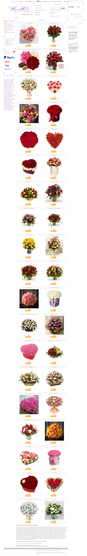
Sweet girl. (29, 181)
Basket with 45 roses (54, 314)
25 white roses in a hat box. (54, 287)
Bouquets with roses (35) (10, 20)
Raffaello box (8, 42)
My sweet (29, 446)
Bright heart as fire (54, 128)
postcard (7, 39)
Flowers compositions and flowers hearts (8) (10, 27)
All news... (81, 23)
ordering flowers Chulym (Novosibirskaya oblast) (8, 82)
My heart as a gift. (54, 75)
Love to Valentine (29, 22)
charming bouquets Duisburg (9, 84)
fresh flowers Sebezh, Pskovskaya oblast (8, 101)
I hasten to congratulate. (29, 419)
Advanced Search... (7, 53)
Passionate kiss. (54, 102)
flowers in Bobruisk (7, 109)
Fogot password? (53, 13)
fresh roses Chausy (7, 104)
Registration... (52, 12)
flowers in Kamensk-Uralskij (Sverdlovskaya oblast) (9, 91)
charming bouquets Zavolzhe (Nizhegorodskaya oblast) (9, 103)
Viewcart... (76, 17)
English (21, 1)
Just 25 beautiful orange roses (54, 419)
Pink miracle (54, 446)
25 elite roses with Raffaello (9, 41)
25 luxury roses (29, 261)
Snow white (54, 499)
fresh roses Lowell (7, 85)
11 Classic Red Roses (10, 38)
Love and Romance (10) (9, 25)
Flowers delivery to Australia (9, 79)
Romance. (29, 472)
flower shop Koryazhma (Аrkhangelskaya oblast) (8, 108)
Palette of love (29, 102)
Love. (29, 155)
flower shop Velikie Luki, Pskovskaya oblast (9, 89)
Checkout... (81, 17)
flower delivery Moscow (55, 550)
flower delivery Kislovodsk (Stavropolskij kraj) (9, 87)
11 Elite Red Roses (9, 43)
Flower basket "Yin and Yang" (54, 340)
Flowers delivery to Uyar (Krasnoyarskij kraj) (8, 93)
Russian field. (29, 499)
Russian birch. (54, 472)
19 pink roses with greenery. (29, 208)
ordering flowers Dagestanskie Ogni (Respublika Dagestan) (9, 99)
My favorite (54, 155)
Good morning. (29, 75)
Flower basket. (54, 367)
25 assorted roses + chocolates (54, 234)
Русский (17, 1)
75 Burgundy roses (29, 128)
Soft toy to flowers (9, 44)
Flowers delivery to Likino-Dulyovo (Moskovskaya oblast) (10, 95)
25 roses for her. (29, 287)
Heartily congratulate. (54, 393)
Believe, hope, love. (29, 340)
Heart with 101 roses (29, 393)
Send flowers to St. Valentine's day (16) (9, 24)
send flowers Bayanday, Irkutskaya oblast (8, 97)
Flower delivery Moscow (9, 75)
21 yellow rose (29, 234)
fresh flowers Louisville (8, 83)
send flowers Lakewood (8, 80)
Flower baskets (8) (8, 29)
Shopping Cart (57, 16)
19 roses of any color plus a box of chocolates (29, 49)
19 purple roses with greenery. (54, 208)
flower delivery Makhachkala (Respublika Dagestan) (9, 106)
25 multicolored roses (54, 261)
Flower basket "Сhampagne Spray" (29, 367)
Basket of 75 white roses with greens (29, 314)
